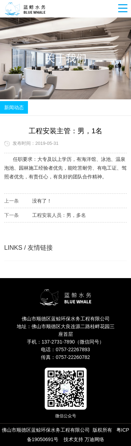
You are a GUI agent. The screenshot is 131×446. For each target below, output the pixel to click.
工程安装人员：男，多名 (59, 215)
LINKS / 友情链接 (28, 247)
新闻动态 (14, 107)
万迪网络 (94, 439)
